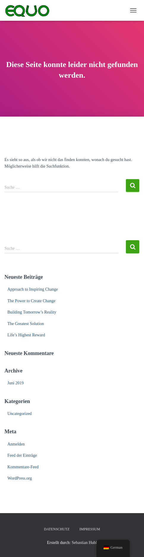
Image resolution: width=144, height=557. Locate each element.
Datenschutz (56, 529)
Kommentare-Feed (23, 467)
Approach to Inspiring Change (32, 289)
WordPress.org (19, 478)
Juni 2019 (15, 383)
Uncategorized (19, 413)
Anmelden (16, 444)
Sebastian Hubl (84, 542)
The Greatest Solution (25, 324)
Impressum (90, 529)
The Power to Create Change (31, 301)
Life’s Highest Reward (26, 335)
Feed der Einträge (22, 455)
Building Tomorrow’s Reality (31, 312)
